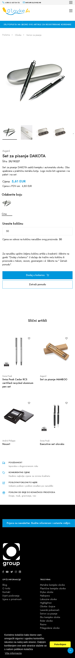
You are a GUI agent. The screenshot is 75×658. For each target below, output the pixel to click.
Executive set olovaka (52, 444)
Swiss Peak (7, 376)
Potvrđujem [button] (60, 644)
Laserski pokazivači (49, 610)
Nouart (6, 444)
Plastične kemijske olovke (53, 588)
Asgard (6, 151)
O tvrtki (6, 588)
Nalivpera (45, 595)
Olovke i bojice (47, 606)
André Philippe (8, 440)
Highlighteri (46, 603)
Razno (43, 624)
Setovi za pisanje (48, 613)
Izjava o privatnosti (12, 599)
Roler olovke (46, 621)
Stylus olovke (46, 592)
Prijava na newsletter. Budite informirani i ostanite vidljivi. (39, 523)
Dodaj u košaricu (37, 275)
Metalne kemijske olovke (52, 585)
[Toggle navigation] (71, 2)
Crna (7, 207)
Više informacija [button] (13, 653)
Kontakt (6, 592)
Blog (4, 585)
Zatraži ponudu (37, 284)
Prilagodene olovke (50, 628)
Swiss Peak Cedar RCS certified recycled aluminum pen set (17, 383)
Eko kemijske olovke (50, 617)
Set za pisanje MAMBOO (53, 379)
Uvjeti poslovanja (10, 595)
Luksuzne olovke (48, 599)
